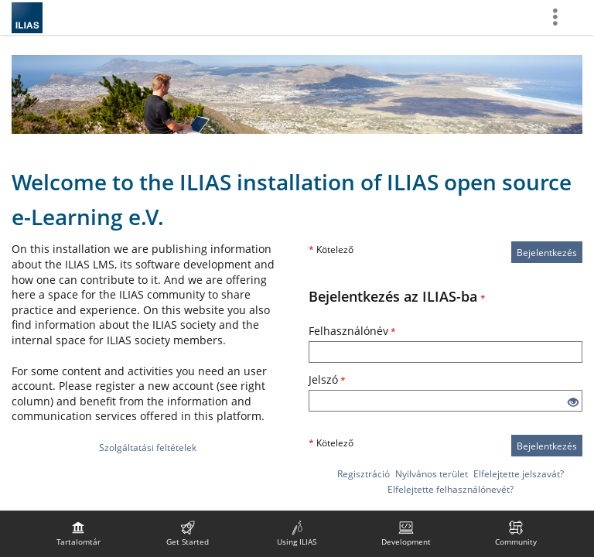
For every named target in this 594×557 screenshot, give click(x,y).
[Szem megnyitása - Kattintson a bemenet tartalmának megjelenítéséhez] (573, 402)
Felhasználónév (352, 330)
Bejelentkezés (547, 252)
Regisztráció (363, 473)
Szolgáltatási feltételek (147, 447)
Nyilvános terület (431, 473)
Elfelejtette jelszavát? (518, 473)
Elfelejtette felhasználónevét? (450, 489)
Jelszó (327, 379)
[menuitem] (78, 534)
